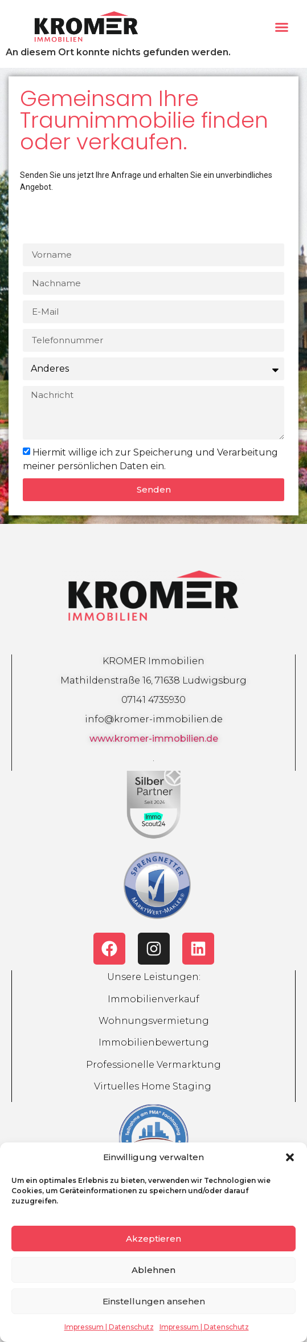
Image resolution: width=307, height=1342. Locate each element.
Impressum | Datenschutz (109, 1327)
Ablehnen (153, 1269)
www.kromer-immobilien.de (153, 738)
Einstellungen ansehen (154, 1301)
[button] (290, 1157)
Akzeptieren (153, 1238)
